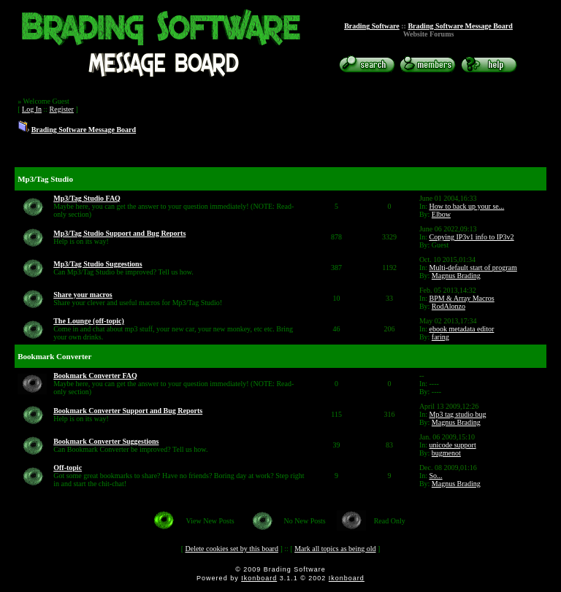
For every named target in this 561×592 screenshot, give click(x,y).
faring (440, 337)
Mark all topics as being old (334, 549)
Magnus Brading (456, 276)
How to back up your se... (467, 206)
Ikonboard (259, 578)
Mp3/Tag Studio (45, 178)
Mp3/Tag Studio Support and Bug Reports (119, 233)
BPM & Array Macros (462, 298)
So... (436, 476)
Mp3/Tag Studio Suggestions (97, 264)
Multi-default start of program (473, 268)
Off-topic (67, 468)
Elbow (441, 214)
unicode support (453, 445)
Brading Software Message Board (460, 26)
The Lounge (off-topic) (88, 321)
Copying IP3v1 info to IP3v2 (472, 237)
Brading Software (372, 26)
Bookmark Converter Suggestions (106, 441)
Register (62, 109)
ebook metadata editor (462, 329)
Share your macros (82, 295)
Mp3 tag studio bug (458, 414)
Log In (32, 109)
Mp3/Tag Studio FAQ (87, 198)
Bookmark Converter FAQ (95, 376)
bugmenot (446, 453)
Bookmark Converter (54, 356)
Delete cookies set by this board (231, 549)
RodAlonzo (448, 306)
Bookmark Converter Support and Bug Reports (127, 411)
